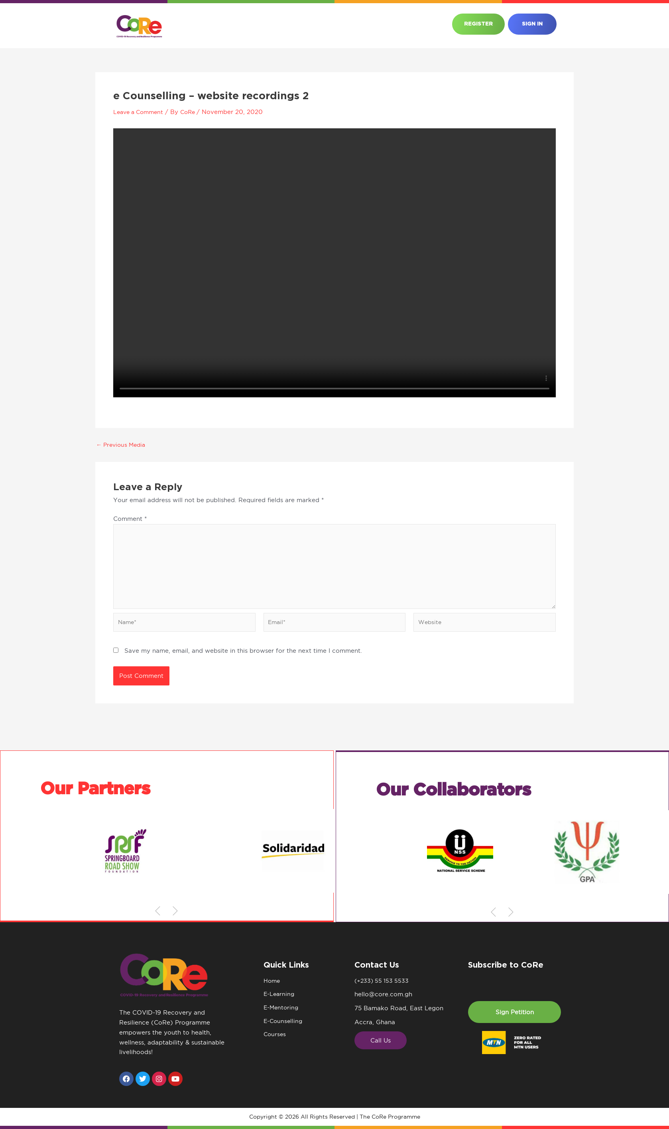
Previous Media (123, 445)
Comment (130, 518)
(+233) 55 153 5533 (382, 981)
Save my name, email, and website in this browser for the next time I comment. (243, 655)
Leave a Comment (140, 111)
